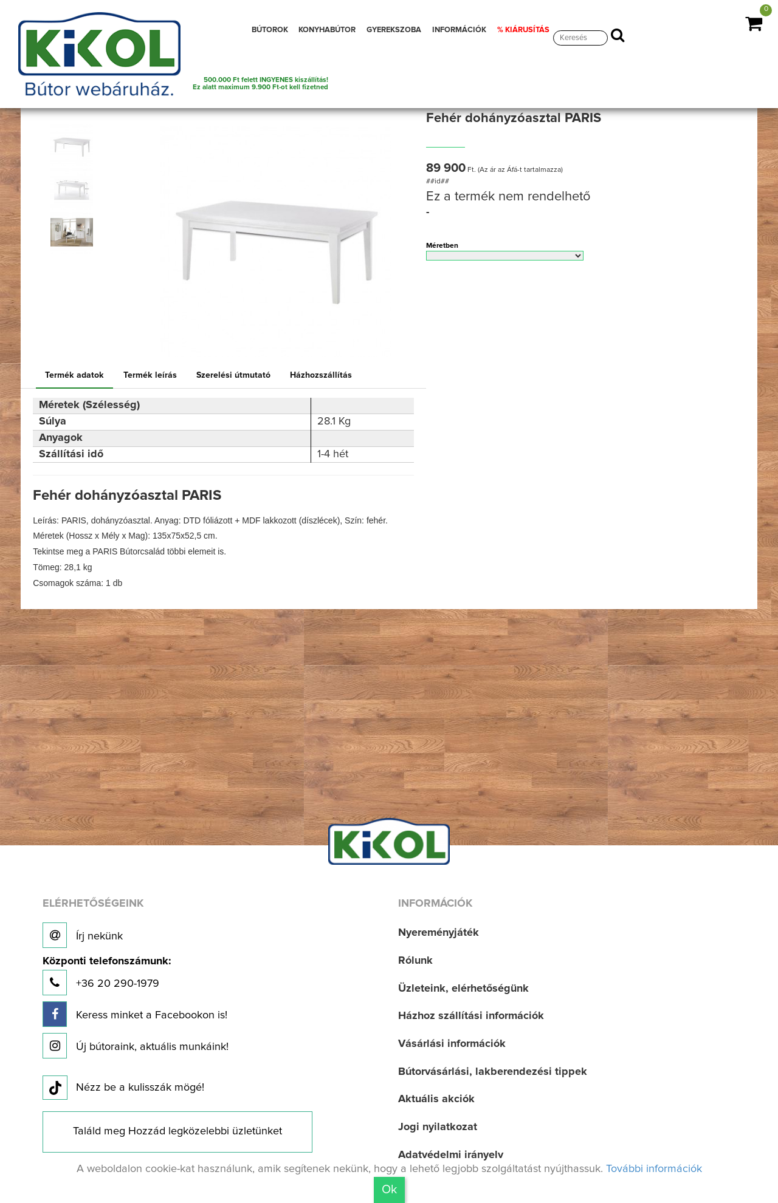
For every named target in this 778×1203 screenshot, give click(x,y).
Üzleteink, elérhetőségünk (463, 988)
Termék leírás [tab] (150, 375)
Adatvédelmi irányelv (450, 1155)
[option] (74, 145)
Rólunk (415, 960)
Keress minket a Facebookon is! (135, 1014)
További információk (654, 1169)
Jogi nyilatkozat (437, 1127)
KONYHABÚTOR (327, 30)
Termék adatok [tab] (74, 375)
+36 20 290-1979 (107, 975)
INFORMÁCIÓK (459, 30)
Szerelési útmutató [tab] (233, 375)
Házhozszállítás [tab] (321, 375)
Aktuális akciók (436, 1099)
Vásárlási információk (452, 1043)
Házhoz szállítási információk (471, 1015)
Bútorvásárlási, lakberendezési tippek (492, 1071)
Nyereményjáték (438, 932)
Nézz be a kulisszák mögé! (123, 1088)
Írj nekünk (83, 935)
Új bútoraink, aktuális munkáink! (136, 1045)
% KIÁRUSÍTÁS (523, 30)
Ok (389, 1190)
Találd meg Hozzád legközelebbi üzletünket (177, 1131)
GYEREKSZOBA (394, 30)
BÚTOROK (270, 30)
